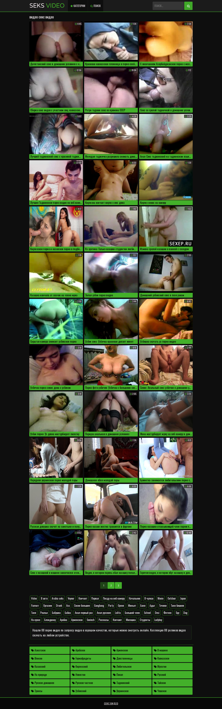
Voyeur (71, 598)
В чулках (148, 598)
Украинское (120, 691)
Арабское (78, 650)
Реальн (44, 613)
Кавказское (161, 658)
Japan (183, 598)
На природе (39, 675)
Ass (68, 606)
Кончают (117, 620)
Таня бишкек (177, 606)
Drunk (59, 606)
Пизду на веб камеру (114, 598)
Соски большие (82, 606)
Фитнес (168, 613)
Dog (185, 613)
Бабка (68, 613)
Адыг (152, 606)
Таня (33, 613)
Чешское (160, 691)
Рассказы (104, 620)
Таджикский (121, 683)
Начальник (134, 598)
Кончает (83, 598)
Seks (47, 5)
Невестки (78, 675)
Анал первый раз (84, 613)
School (147, 613)
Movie (160, 598)
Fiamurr (35, 606)
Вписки (36, 658)
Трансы (36, 691)
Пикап (118, 675)
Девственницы (122, 658)
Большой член (132, 613)
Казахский (38, 666)
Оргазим (47, 606)
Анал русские (104, 613)
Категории (77, 6)
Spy (177, 613)
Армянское (77, 620)
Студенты (145, 620)
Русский (160, 675)
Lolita (118, 613)
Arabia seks (58, 598)
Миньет (132, 606)
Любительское (122, 666)
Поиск (95, 6)
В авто (44, 598)
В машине (161, 650)
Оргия (121, 606)
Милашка (131, 620)
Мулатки (160, 666)
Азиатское (38, 650)
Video (34, 598)
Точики (163, 606)
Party (111, 606)
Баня (142, 606)
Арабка (63, 620)
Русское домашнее (42, 683)
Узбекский (79, 691)
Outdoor (172, 598)
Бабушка (56, 613)
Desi (157, 613)
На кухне (35, 620)
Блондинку (50, 620)
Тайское (160, 683)
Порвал (95, 598)
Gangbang (99, 606)
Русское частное (82, 683)
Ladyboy (158, 620)
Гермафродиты (81, 658)
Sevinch (91, 620)
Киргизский (80, 666)
